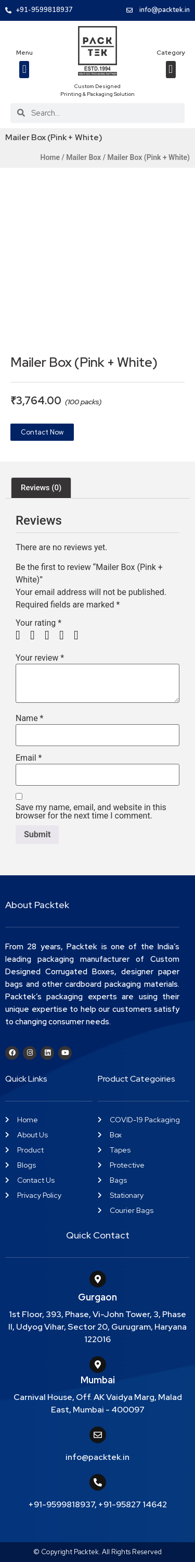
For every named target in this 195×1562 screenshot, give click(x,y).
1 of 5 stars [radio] (22, 635)
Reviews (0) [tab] (41, 487)
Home (50, 157)
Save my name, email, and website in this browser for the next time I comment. (91, 811)
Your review (40, 658)
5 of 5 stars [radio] (80, 635)
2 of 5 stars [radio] (36, 635)
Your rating (38, 623)
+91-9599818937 (62, 1504)
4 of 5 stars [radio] (65, 635)
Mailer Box (83, 157)
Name (30, 718)
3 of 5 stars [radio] (51, 635)
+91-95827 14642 (132, 1504)
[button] (24, 69)
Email (29, 758)
